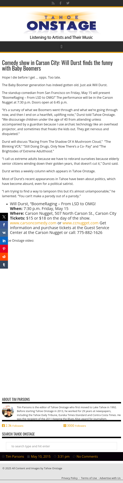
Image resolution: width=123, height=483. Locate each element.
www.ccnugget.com (80, 223)
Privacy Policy (70, 478)
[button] (61, 46)
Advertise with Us (110, 478)
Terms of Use (89, 478)
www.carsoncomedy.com (33, 223)
